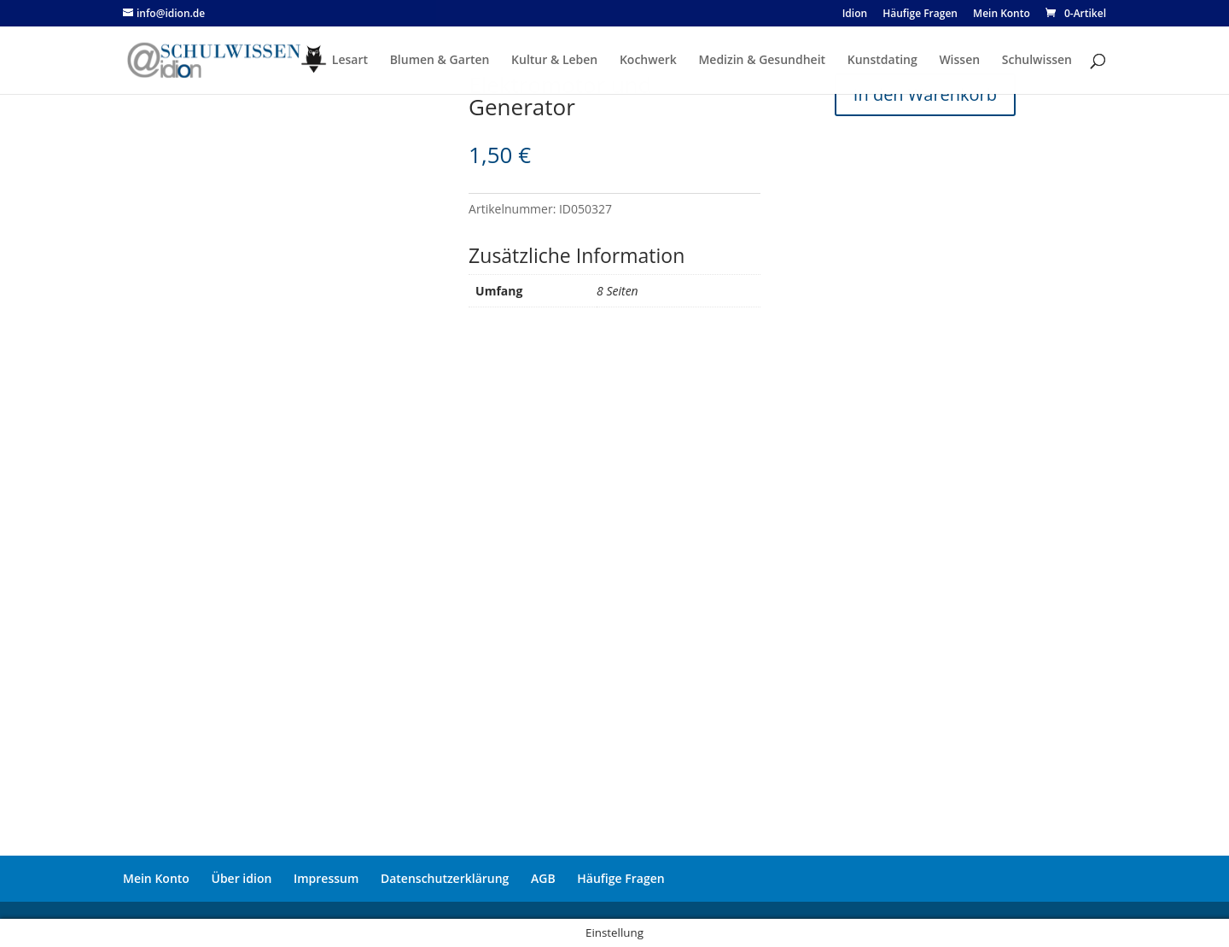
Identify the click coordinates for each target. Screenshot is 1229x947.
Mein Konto (156, 878)
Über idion (242, 878)
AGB (543, 878)
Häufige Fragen (620, 878)
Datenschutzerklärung (445, 878)
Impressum (326, 878)
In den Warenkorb (925, 94)
